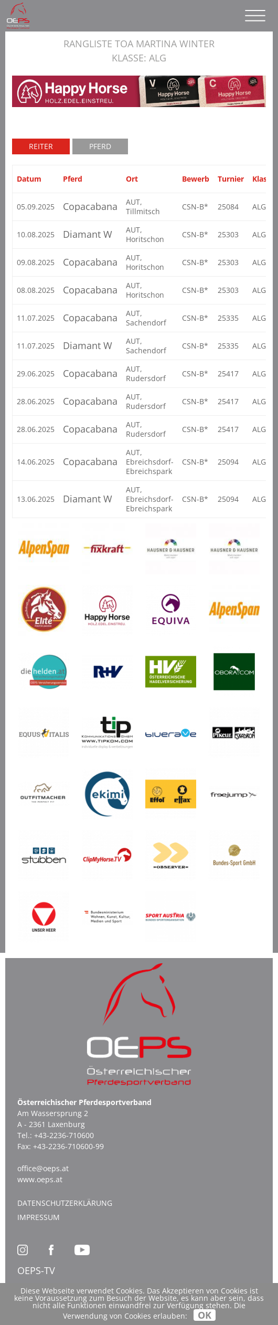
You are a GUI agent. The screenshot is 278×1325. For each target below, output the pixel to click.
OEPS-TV (36, 1270)
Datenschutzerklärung (64, 1203)
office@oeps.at (43, 1168)
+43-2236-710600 (64, 1135)
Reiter (41, 146)
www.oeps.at (39, 1179)
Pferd (100, 146)
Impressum (38, 1217)
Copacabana (90, 206)
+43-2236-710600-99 (68, 1146)
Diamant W (87, 234)
